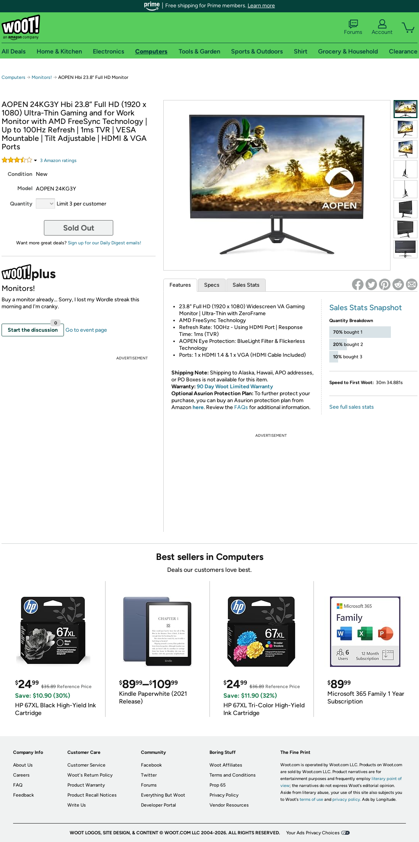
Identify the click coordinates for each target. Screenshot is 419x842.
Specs (212, 285)
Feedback (23, 795)
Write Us (76, 805)
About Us (23, 765)
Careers (21, 775)
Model (24, 188)
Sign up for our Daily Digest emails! (104, 243)
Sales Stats (246, 285)
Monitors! (42, 77)
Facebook (151, 765)
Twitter (149, 775)
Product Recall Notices (92, 795)
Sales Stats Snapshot (365, 307)
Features (180, 285)
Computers (13, 77)
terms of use (311, 799)
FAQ (17, 785)
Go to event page (86, 330)
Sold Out (78, 227)
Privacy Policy (224, 795)
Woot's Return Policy (89, 775)
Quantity (21, 203)
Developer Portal (158, 805)
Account (382, 27)
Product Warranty (86, 785)
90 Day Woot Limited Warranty (235, 386)
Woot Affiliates (226, 765)
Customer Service (86, 765)
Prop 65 (218, 785)
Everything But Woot (163, 795)
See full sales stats (351, 407)
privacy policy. (346, 799)
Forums (353, 27)
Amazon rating (58, 160)
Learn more (261, 5)
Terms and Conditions (233, 775)
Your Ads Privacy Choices (313, 832)
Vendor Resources (229, 805)
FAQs (241, 407)
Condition (20, 174)
